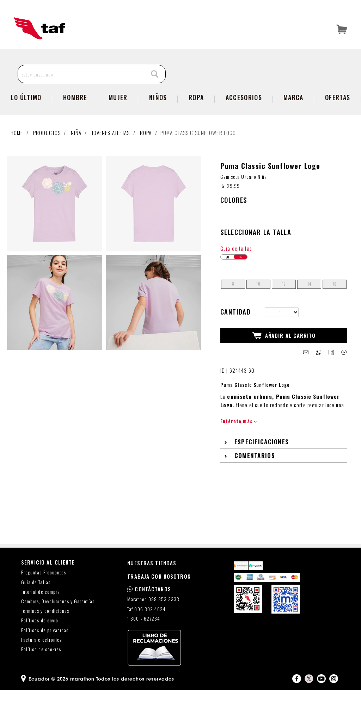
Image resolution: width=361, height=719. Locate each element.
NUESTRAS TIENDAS (151, 592)
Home (17, 147)
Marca (293, 111)
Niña (76, 147)
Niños (158, 111)
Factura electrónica (41, 669)
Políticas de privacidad (45, 659)
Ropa (196, 111)
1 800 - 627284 (143, 648)
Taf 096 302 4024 (146, 638)
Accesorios (244, 111)
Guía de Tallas (35, 612)
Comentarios (254, 484)
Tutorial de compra (40, 621)
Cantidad (235, 341)
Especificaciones (261, 471)
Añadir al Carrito (284, 365)
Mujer (118, 111)
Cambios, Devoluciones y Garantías (57, 631)
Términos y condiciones (45, 640)
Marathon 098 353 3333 (153, 629)
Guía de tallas (236, 277)
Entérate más (238, 450)
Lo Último (26, 111)
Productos (47, 147)
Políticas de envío (39, 650)
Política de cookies (41, 679)
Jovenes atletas (111, 147)
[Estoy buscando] (81, 88)
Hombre (75, 111)
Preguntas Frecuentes (43, 602)
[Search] (154, 88)
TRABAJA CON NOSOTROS (159, 605)
